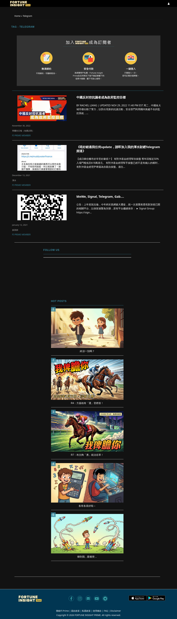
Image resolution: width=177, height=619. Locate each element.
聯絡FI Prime (62, 610)
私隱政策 (86, 610)
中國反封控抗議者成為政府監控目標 (101, 97)
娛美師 (15, 230)
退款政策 (75, 610)
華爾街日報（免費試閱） (23, 130)
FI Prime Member (21, 135)
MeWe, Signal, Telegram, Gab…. (100, 197)
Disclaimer (115, 610)
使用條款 (97, 610)
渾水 (14, 180)
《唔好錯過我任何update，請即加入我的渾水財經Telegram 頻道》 (118, 149)
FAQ (106, 610)
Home (17, 15)
